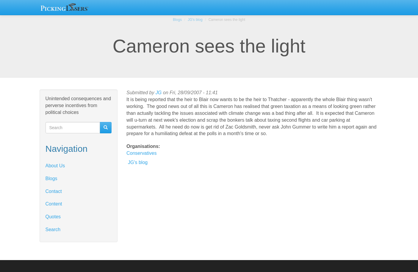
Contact (54, 191)
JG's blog (195, 20)
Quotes (53, 216)
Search (53, 229)
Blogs (177, 20)
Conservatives (141, 153)
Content (54, 203)
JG (159, 92)
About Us (55, 165)
